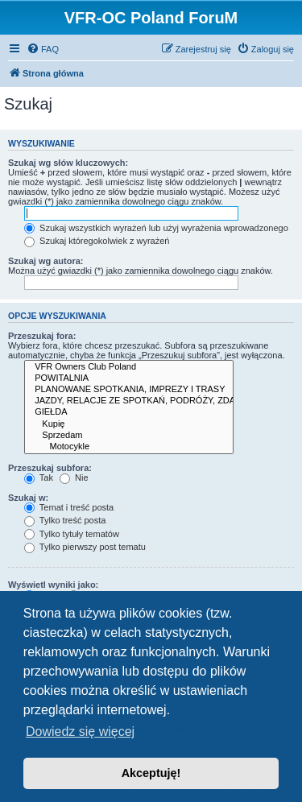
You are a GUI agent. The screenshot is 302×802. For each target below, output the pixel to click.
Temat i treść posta (69, 507)
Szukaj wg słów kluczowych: (68, 162)
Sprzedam (129, 435)
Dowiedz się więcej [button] (80, 731)
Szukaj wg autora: (46, 261)
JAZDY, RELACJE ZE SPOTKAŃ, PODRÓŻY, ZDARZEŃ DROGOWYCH (129, 401)
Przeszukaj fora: (42, 336)
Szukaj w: (28, 497)
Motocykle (129, 447)
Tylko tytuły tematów (71, 534)
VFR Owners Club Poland (129, 367)
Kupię (129, 424)
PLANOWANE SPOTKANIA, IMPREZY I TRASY (129, 389)
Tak (38, 477)
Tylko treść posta (64, 520)
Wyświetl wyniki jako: (53, 584)
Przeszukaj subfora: (50, 468)
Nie (74, 477)
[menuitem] (43, 49)
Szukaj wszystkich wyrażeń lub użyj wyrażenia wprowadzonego (156, 228)
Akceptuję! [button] (151, 773)
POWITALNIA (129, 378)
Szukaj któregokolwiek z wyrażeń (96, 241)
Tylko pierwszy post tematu (85, 547)
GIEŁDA (129, 412)
